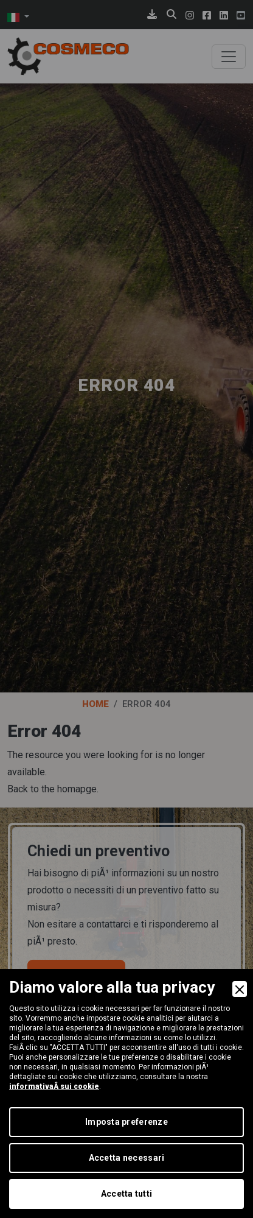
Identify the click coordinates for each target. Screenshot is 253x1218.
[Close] (239, 989)
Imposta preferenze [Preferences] (126, 1122)
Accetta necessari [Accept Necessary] (127, 1158)
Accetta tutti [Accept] (127, 1194)
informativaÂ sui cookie (54, 1086)
